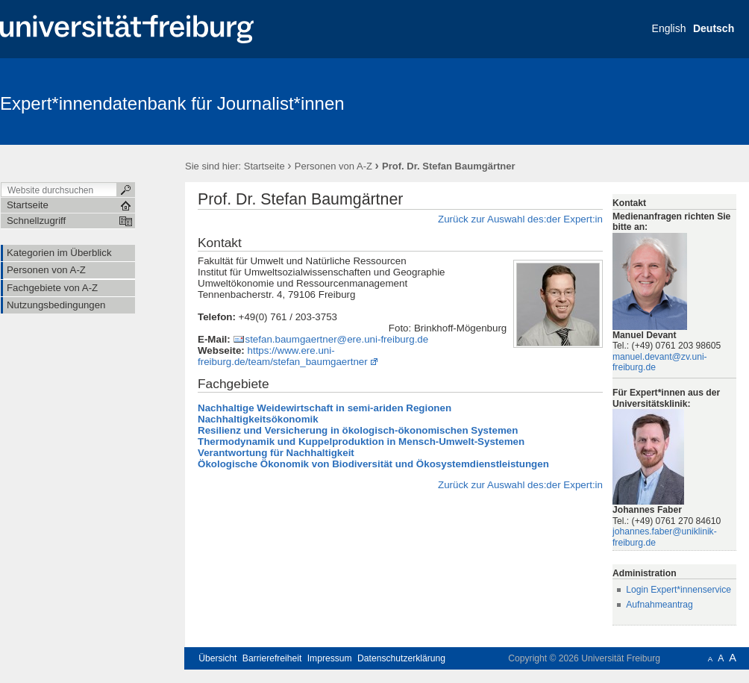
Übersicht (217, 658)
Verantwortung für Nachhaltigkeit (276, 452)
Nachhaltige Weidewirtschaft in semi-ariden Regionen (324, 408)
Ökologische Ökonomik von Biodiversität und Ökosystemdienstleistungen (373, 464)
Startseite (264, 166)
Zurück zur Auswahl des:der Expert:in (520, 219)
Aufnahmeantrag (659, 604)
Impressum (329, 658)
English (669, 28)
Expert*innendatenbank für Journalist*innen (172, 103)
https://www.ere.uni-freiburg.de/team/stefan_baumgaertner (283, 356)
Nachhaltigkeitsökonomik (258, 419)
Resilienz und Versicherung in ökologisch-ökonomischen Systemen (358, 430)
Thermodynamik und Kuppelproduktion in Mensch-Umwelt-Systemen (361, 441)
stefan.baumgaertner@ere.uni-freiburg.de (336, 339)
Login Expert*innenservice (678, 589)
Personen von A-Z (333, 166)
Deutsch (713, 28)
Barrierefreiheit (272, 658)
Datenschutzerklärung (401, 658)
